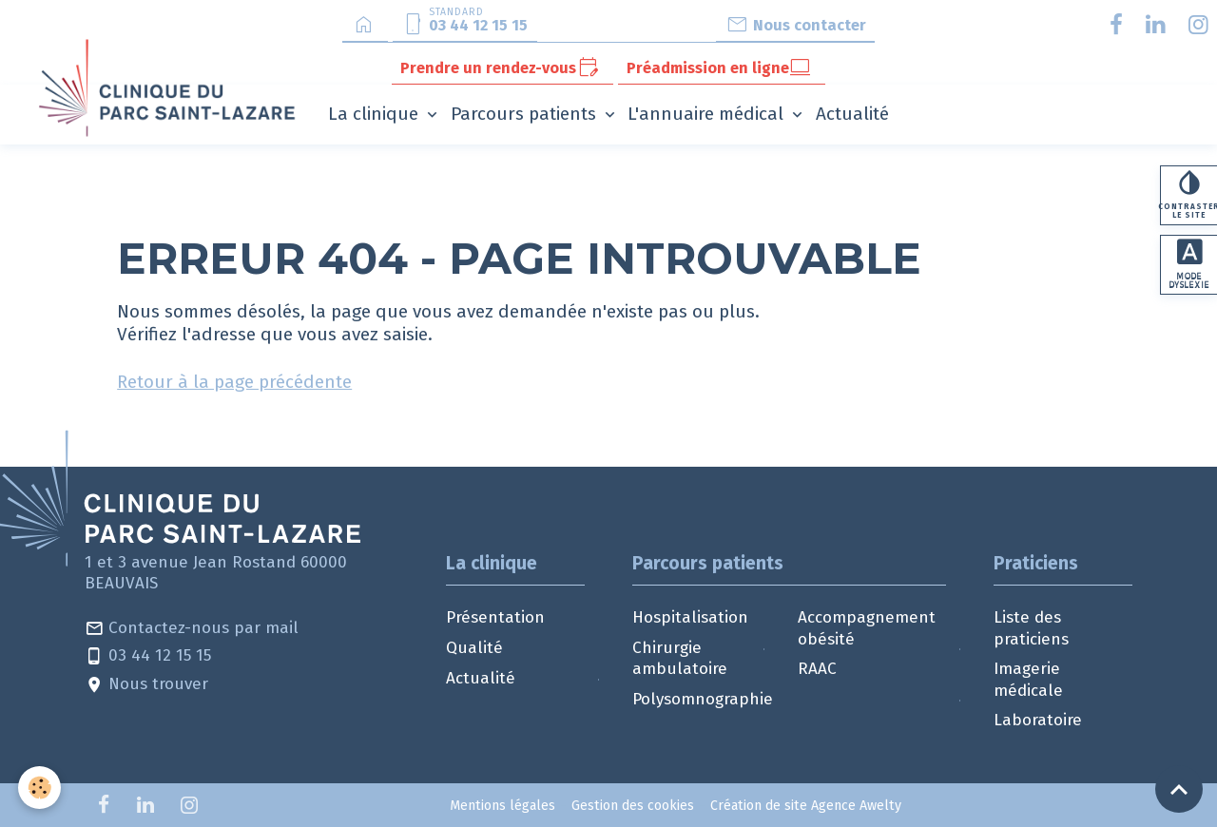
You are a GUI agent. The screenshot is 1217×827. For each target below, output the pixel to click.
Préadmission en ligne (719, 67)
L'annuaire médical (708, 114)
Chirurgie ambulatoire (679, 658)
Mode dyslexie (1189, 266)
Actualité (852, 114)
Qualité (474, 648)
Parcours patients (526, 114)
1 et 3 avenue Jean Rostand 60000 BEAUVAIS (216, 572)
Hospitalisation (690, 617)
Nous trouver (146, 685)
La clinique (375, 114)
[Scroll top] (1179, 789)
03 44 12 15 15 (148, 656)
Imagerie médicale (1028, 679)
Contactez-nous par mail (192, 629)
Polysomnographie (702, 699)
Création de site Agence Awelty (805, 806)
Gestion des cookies (632, 806)
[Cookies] (40, 787)
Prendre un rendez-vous (499, 67)
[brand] (170, 87)
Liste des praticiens (1031, 627)
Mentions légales (502, 806)
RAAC (817, 669)
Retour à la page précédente (234, 382)
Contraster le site (1188, 195)
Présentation (495, 617)
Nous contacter (795, 24)
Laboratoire (1038, 720)
